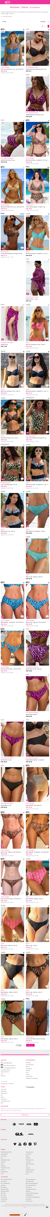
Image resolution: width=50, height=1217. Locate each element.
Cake (27, 1173)
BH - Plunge (29, 1187)
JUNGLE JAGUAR (48, 30)
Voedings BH (4, 1199)
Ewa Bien (28, 1158)
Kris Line (3, 1169)
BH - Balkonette (30, 1181)
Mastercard (35, 1124)
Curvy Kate (28, 1154)
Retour (27, 1066)
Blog (2, 1103)
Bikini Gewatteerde (30, 1179)
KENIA (48, 445)
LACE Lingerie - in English (7, 1083)
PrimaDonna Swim (5, 1159)
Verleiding (3, 1201)
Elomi (2, 1163)
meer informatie (7, 16)
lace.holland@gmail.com (9, 1067)
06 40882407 (7, 1063)
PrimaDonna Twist (5, 1167)
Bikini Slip (3, 1193)
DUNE (47, 167)
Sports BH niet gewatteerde (33, 1197)
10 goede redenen (5, 1069)
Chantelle (28, 1162)
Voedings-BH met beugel (32, 1193)
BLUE (23, 30)
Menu (2, 2)
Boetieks (3, 1075)
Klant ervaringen (5, 1071)
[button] (25, 1215)
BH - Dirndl (28, 1199)
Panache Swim (29, 1152)
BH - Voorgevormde (31, 1185)
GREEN (48, 214)
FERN (23, 214)
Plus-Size (3, 1185)
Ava (2, 1158)
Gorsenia (3, 1165)
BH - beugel (4, 1187)
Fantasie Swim (4, 1171)
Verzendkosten (30, 1064)
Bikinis (2, 1097)
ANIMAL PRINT (48, 121)
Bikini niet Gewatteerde (32, 1183)
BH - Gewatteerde (5, 1183)
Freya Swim (3, 1156)
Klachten (28, 1070)
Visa (28, 1124)
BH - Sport (3, 1195)
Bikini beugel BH (5, 1191)
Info (12, 72)
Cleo (27, 1165)
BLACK (23, 352)
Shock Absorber (30, 1163)
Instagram (30, 1144)
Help (27, 1072)
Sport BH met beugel (31, 1189)
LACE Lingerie (29, 1171)
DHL (31, 1134)
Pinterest (35, 1144)
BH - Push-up (29, 1201)
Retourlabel (29, 1068)
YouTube (19, 1144)
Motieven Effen (4, 1189)
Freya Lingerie (4, 1154)
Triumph (3, 1161)
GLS (19, 1134)
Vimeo (14, 1144)
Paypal (21, 1124)
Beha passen (4, 1093)
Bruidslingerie (29, 1195)
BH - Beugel (4, 1181)
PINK (48, 305)
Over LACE (3, 1089)
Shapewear (4, 1099)
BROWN (23, 398)
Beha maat (3, 1091)
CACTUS (48, 398)
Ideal (14, 1124)
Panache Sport (29, 1159)
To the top (47, 1207)
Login (40, 2)
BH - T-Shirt (3, 1197)
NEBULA (48, 167)
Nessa (27, 1156)
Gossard (28, 1167)
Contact (28, 1074)
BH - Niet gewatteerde (6, 1179)
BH (1, 1095)
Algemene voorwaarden (32, 1078)
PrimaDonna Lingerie (6, 1152)
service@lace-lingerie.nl (9, 1065)
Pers (2, 1073)
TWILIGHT (21, 214)
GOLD (23, 167)
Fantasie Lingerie (30, 1169)
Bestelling (28, 1062)
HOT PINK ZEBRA (48, 75)
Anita (2, 1173)
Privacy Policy (29, 1076)
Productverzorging (5, 1101)
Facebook (25, 1144)
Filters (4, 21)
